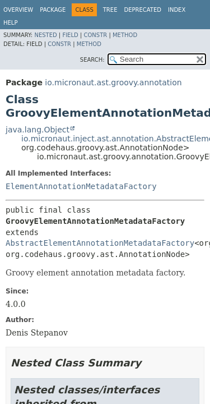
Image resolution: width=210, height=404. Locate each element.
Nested (45, 35)
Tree (110, 10)
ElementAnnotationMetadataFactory (81, 186)
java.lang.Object (37, 129)
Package (53, 10)
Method (125, 35)
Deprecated (142, 10)
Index (176, 10)
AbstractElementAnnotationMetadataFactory (100, 242)
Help (10, 23)
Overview (18, 10)
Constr (95, 35)
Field (70, 35)
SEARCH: (92, 60)
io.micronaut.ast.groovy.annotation (113, 82)
